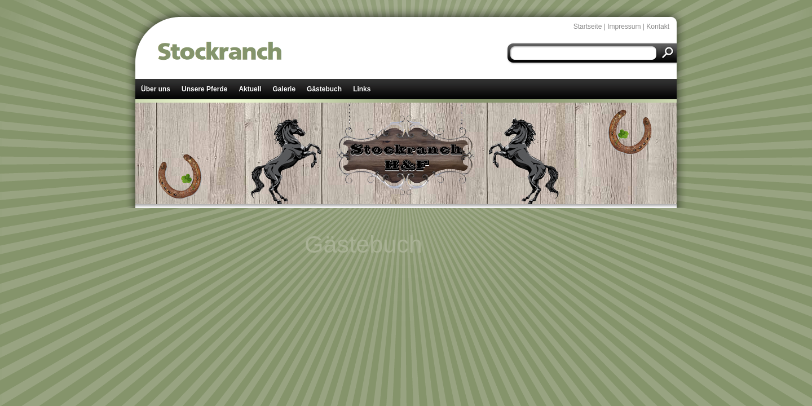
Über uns (155, 89)
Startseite (587, 26)
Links (361, 89)
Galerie (283, 89)
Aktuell (250, 89)
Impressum (624, 26)
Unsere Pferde (204, 89)
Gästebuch (324, 89)
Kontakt (657, 26)
